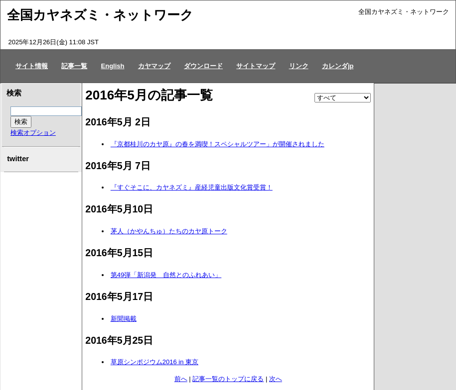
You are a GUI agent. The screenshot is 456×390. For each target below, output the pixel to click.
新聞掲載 (124, 318)
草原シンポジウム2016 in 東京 (154, 362)
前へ (180, 379)
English (113, 66)
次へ (275, 379)
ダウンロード (203, 66)
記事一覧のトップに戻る (228, 379)
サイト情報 (31, 66)
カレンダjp (338, 66)
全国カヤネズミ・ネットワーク (100, 14)
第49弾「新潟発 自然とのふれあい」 (166, 275)
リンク (298, 66)
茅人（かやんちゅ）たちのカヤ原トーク (169, 231)
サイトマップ (255, 66)
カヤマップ (154, 66)
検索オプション (33, 132)
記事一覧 (74, 66)
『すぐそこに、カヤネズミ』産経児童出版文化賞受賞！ (192, 187)
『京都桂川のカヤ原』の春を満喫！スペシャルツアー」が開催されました (217, 144)
